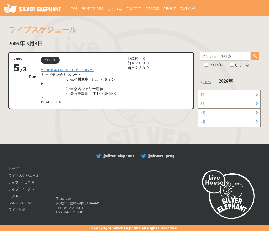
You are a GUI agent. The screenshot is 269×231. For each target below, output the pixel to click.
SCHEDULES (92, 9)
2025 (205, 82)
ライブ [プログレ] (21, 189)
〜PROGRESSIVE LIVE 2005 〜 (67, 70)
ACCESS (152, 9)
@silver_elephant (114, 156)
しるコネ (114, 9)
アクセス (15, 196)
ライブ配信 (16, 210)
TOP (74, 9)
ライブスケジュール (23, 175)
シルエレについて (22, 203)
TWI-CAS (187, 9)
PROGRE (133, 9)
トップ (13, 169)
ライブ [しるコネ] (21, 182)
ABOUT (169, 9)
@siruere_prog (156, 156)
